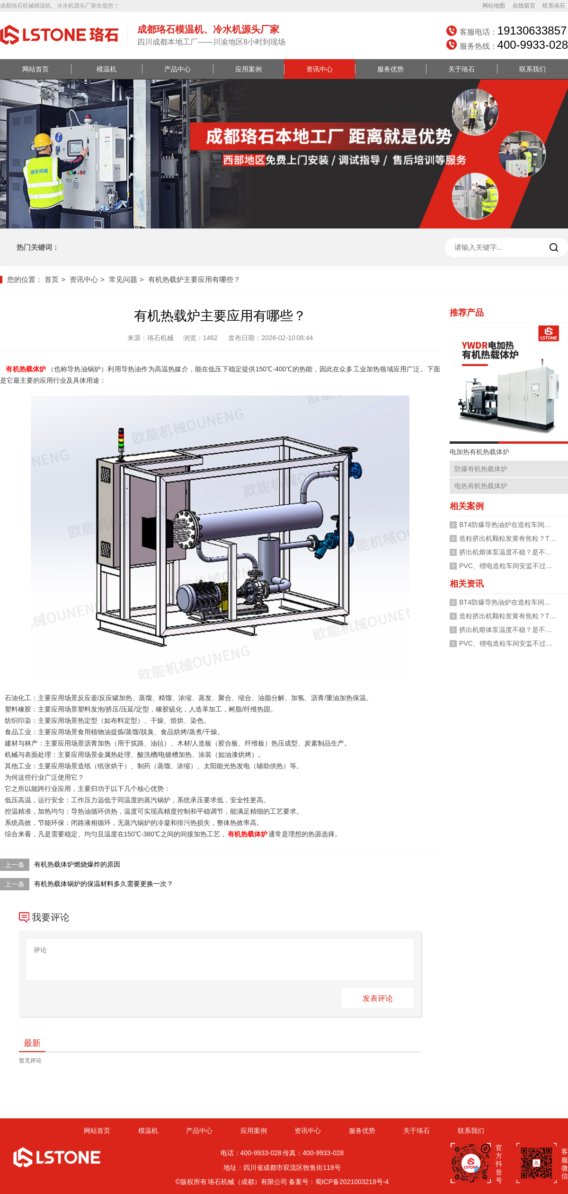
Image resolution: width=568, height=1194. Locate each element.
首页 (51, 279)
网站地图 (493, 5)
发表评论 (378, 998)
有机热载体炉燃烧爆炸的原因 (77, 864)
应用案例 (248, 69)
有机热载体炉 (26, 369)
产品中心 (177, 69)
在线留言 (524, 5)
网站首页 (35, 69)
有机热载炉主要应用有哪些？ (194, 279)
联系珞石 (553, 5)
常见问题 (123, 279)
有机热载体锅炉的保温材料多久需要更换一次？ (103, 883)
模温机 (106, 69)
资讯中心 (319, 69)
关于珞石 (461, 69)
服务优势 (390, 69)
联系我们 (532, 69)
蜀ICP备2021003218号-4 (352, 1181)
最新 (32, 1043)
